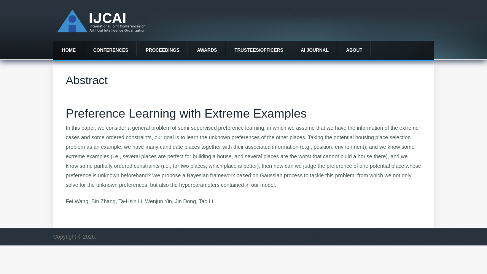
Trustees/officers (258, 50)
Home (69, 50)
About (354, 50)
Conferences (110, 50)
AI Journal (314, 50)
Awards (207, 50)
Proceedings (163, 50)
